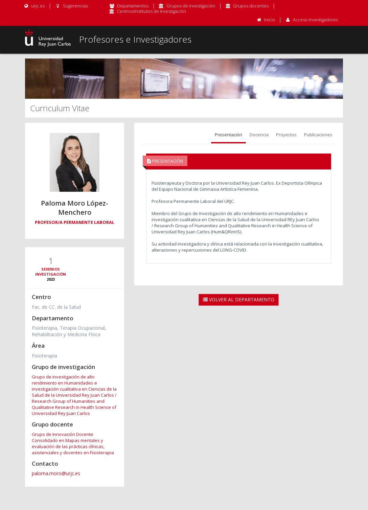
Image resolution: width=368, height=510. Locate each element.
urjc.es (34, 6)
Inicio (269, 20)
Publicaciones (318, 135)
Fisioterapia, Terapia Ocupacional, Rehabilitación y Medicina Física (69, 331)
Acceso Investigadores (315, 20)
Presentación (228, 135)
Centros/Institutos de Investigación (151, 11)
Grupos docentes (251, 6)
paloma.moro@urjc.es (56, 473)
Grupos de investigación (190, 6)
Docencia (259, 135)
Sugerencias (71, 6)
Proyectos (286, 135)
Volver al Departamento (238, 299)
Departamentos (132, 6)
